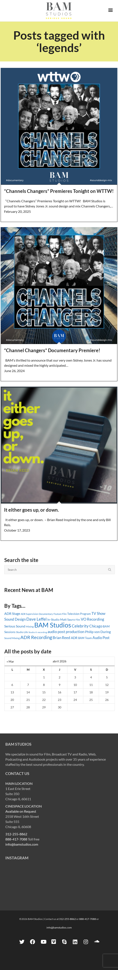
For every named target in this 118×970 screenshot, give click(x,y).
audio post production (66, 631)
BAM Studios (52, 625)
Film (78, 619)
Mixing (30, 626)
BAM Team (85, 638)
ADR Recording (36, 637)
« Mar (10, 661)
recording (42, 632)
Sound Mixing (12, 638)
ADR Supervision (29, 613)
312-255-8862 (16, 834)
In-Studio (53, 619)
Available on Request (20, 811)
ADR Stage (12, 613)
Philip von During (98, 632)
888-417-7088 (16, 839)
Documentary (46, 613)
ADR (74, 638)
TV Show (98, 613)
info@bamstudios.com (21, 844)
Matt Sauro (67, 619)
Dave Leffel (36, 619)
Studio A (32, 632)
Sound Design (15, 619)
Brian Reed (61, 637)
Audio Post (101, 637)
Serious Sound (14, 626)
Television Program (79, 613)
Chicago (95, 626)
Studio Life (22, 632)
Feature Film (60, 613)
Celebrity (80, 626)
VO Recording (92, 619)
